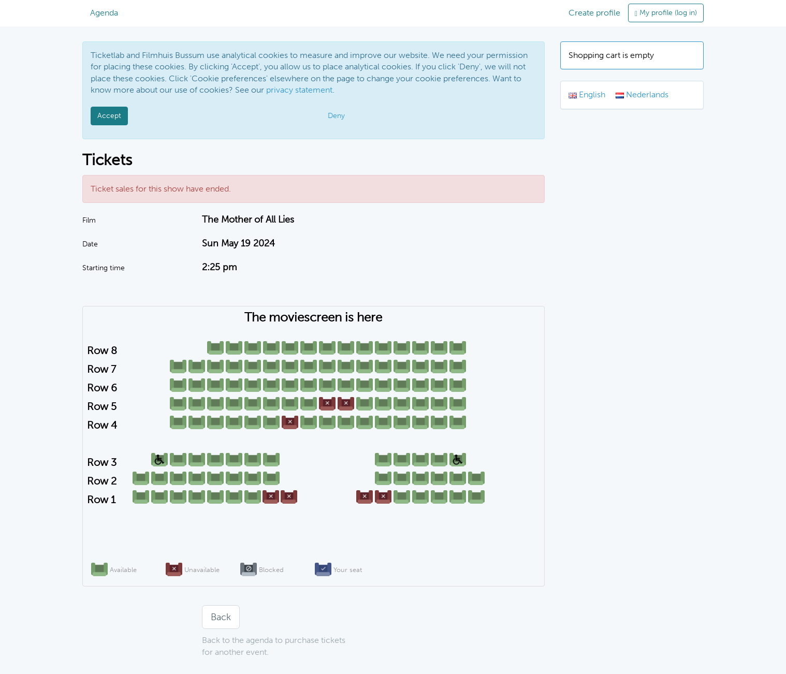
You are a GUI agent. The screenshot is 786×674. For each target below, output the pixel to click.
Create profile (594, 13)
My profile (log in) (666, 12)
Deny (336, 115)
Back (221, 617)
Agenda (104, 13)
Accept (109, 115)
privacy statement (299, 90)
